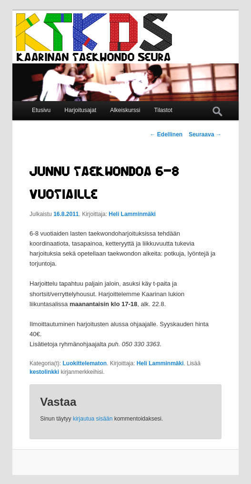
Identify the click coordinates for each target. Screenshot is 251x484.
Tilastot (163, 110)
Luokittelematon (84, 363)
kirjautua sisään (92, 418)
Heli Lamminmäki (132, 214)
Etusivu (41, 110)
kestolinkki (44, 372)
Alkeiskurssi (125, 110)
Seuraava (205, 134)
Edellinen (166, 134)
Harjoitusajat (80, 110)
